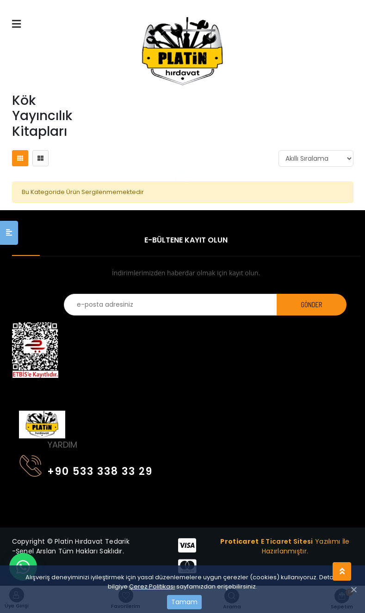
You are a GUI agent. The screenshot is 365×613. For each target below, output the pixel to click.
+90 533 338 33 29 (86, 469)
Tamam (184, 602)
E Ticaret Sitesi (287, 541)
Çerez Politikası (152, 586)
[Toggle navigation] (25, 391)
